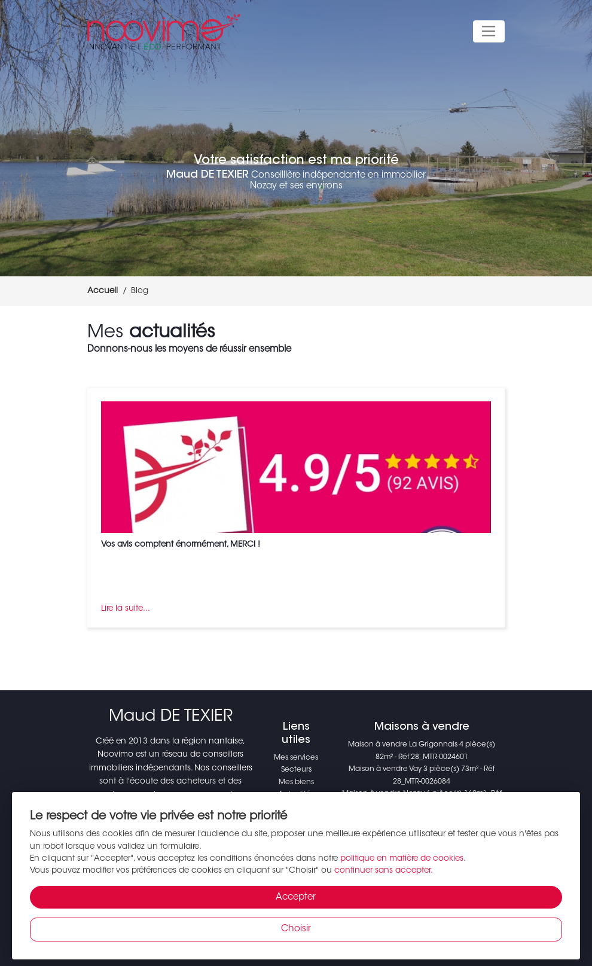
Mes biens (296, 782)
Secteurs (296, 769)
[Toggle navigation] (489, 31)
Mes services (296, 757)
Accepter (296, 897)
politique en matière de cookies (401, 859)
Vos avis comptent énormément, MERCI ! (180, 545)
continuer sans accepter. (383, 871)
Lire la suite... (125, 609)
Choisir (296, 929)
